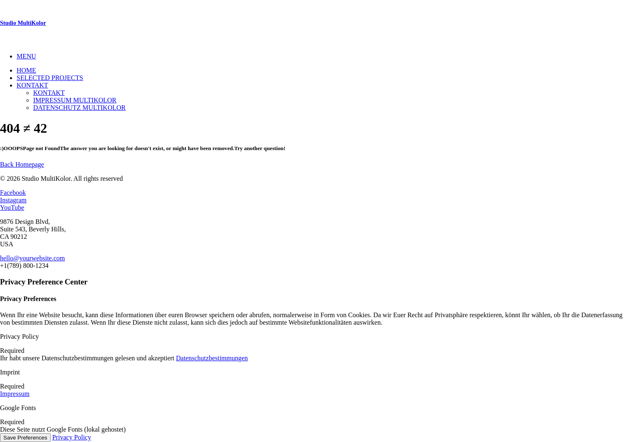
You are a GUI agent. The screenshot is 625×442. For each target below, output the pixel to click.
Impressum (14, 393)
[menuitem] (321, 56)
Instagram (13, 200)
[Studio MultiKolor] (312, 23)
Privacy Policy (71, 437)
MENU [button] (26, 56)
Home (26, 70)
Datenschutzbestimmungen (212, 358)
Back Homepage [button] (22, 164)
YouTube (12, 207)
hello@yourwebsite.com (32, 258)
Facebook (13, 192)
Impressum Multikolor (75, 100)
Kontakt (32, 85)
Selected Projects (50, 77)
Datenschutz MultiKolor (79, 107)
